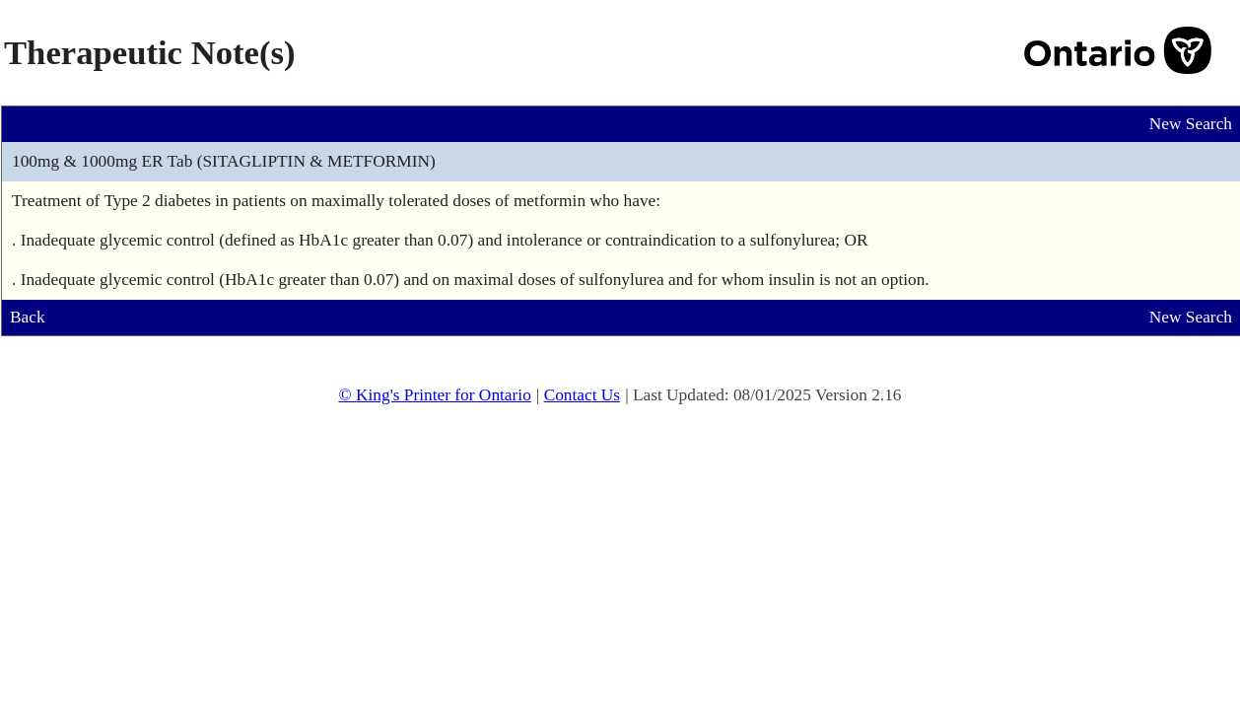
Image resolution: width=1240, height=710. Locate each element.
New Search (1190, 123)
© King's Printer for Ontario (434, 395)
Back (27, 317)
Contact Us (582, 395)
